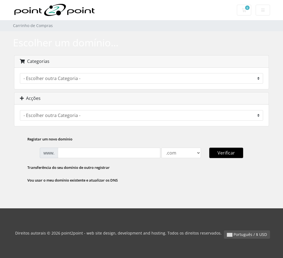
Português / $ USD (247, 234)
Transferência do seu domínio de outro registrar (64, 168)
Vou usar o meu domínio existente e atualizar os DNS (68, 181)
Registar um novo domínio (45, 140)
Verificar (226, 153)
